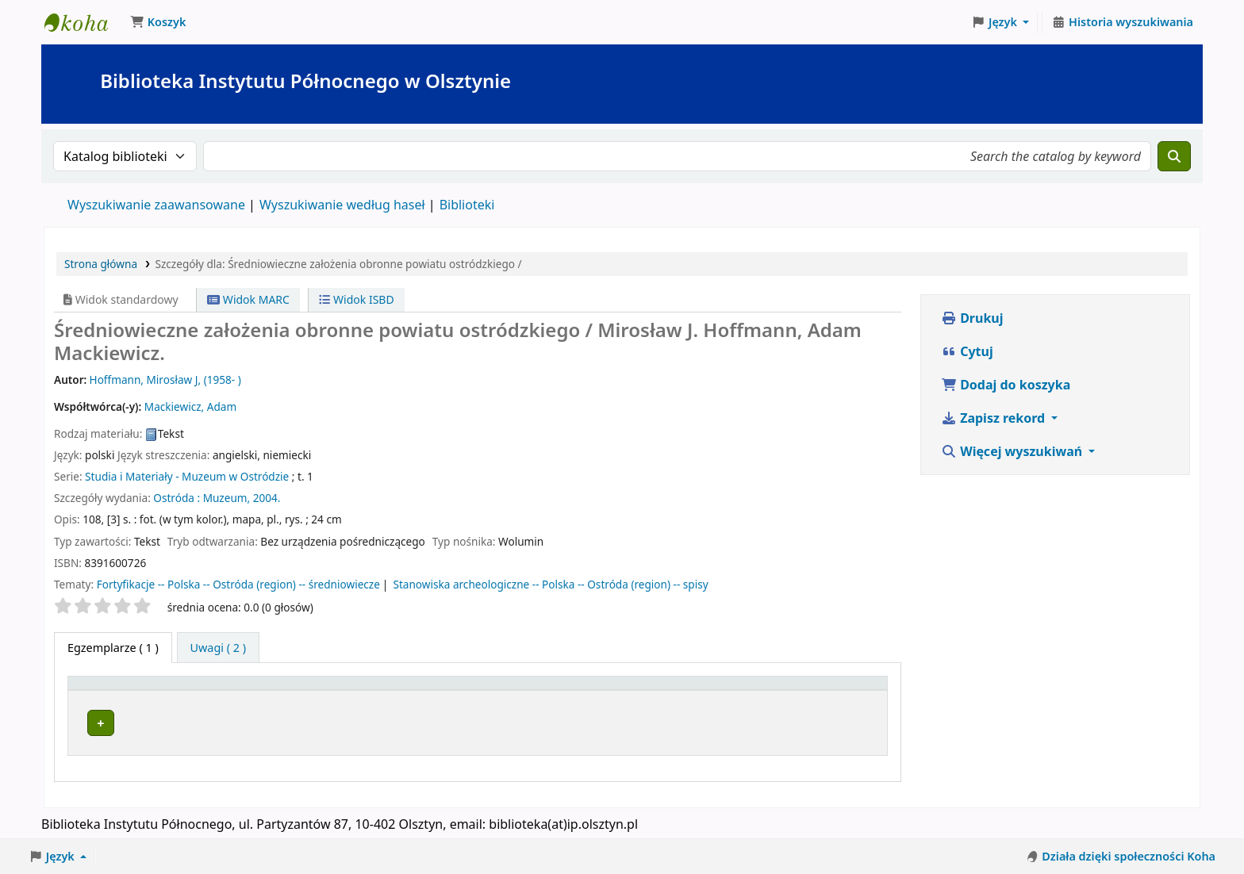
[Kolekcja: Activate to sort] (582, 691)
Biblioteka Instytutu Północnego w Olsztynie (84, 22)
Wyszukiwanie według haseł (342, 204)
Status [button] (769, 690)
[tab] (218, 648)
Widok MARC (248, 299)
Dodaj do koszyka (1005, 384)
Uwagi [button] (840, 690)
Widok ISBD (356, 299)
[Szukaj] (1174, 156)
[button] (158, 22)
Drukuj (972, 318)
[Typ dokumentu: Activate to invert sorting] (159, 691)
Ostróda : (176, 497)
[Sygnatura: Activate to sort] (696, 691)
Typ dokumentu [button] (119, 690)
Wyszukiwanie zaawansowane (156, 204)
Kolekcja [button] (546, 690)
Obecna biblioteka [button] (308, 690)
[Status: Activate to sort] (780, 691)
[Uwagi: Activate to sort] (852, 691)
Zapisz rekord (994, 418)
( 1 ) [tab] (113, 647)
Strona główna (100, 263)
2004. (267, 497)
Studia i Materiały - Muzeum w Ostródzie (187, 476)
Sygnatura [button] (685, 690)
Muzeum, (227, 497)
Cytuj (967, 351)
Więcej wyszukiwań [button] (1013, 451)
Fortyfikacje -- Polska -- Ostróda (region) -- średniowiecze (238, 584)
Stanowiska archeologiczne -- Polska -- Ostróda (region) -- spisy (550, 584)
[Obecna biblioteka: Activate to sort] (382, 691)
